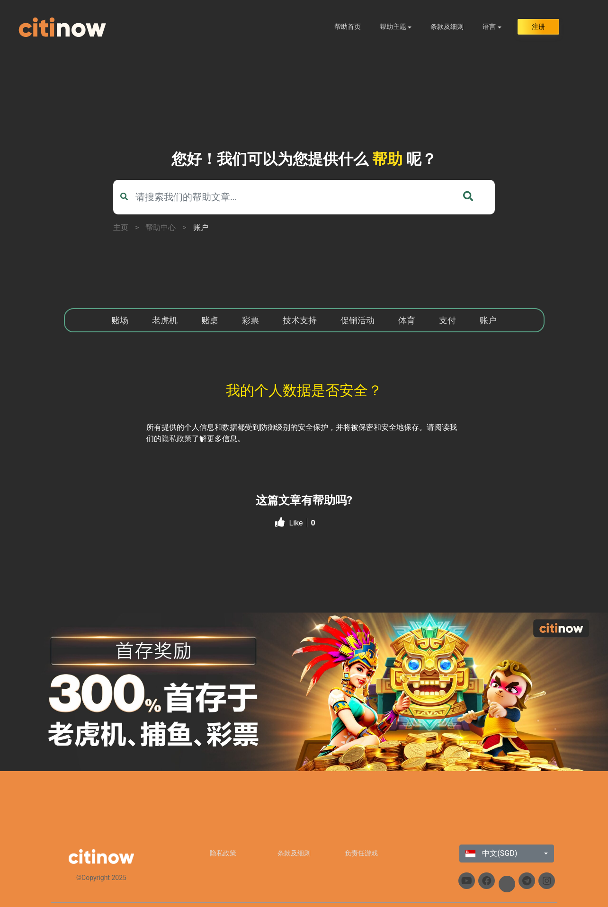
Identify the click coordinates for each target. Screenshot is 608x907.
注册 (538, 26)
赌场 (119, 320)
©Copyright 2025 (101, 877)
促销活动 (357, 320)
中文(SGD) (491, 853)
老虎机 (165, 320)
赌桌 (209, 320)
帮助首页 (347, 26)
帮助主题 (393, 26)
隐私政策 (176, 438)
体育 (406, 320)
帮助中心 (160, 227)
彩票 (250, 320)
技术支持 (300, 320)
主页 (120, 227)
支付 (447, 320)
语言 (489, 26)
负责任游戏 (361, 853)
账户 (200, 227)
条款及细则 (447, 26)
